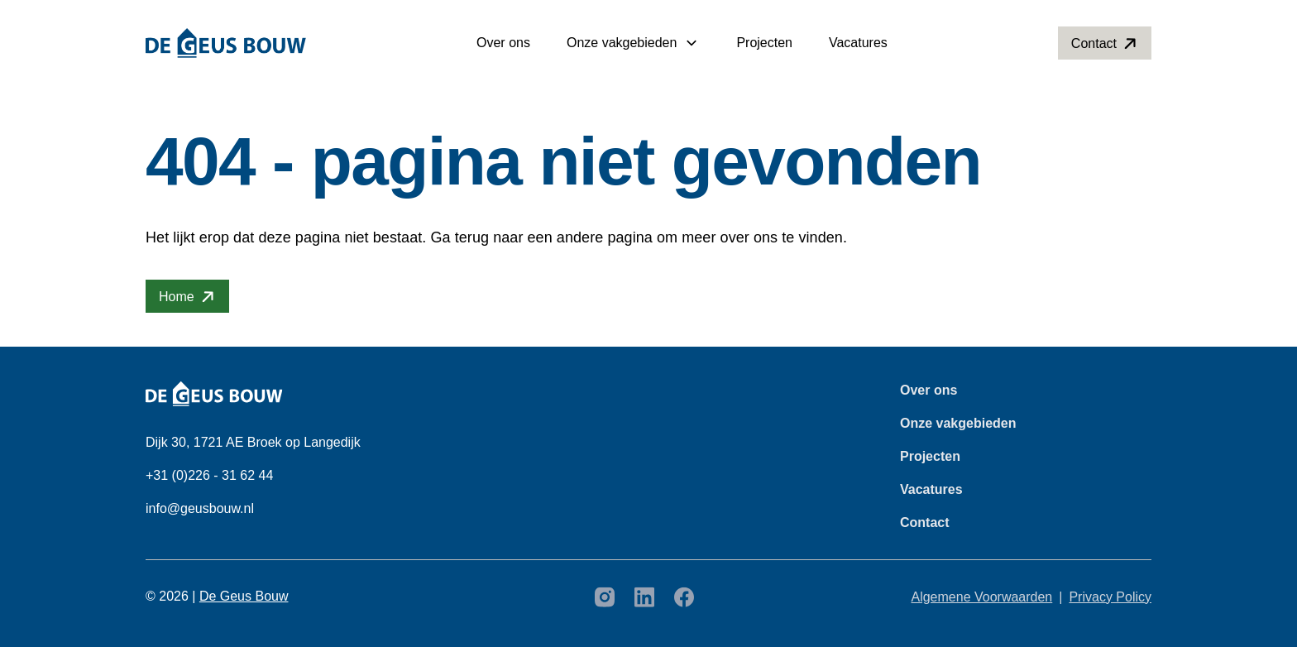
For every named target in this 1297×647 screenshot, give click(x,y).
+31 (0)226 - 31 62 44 (209, 475)
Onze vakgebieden (622, 43)
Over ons (503, 43)
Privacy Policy (1110, 597)
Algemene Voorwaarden (981, 597)
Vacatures (858, 43)
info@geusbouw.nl (200, 508)
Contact (925, 522)
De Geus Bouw (244, 596)
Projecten (764, 43)
